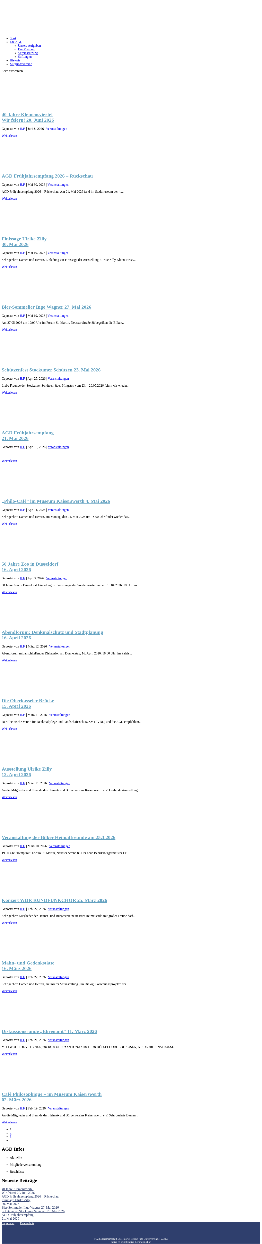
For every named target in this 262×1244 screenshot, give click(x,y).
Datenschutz (27, 1223)
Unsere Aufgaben (29, 45)
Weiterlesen (9, 135)
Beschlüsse (17, 1171)
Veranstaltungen (56, 128)
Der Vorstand (26, 49)
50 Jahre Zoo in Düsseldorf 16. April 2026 (30, 566)
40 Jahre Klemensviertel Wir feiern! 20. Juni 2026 (28, 117)
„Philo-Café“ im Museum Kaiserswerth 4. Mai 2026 (56, 501)
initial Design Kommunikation (136, 1242)
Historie (15, 60)
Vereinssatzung (28, 53)
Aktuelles (16, 1157)
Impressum (8, 1223)
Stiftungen (25, 56)
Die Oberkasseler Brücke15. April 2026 (28, 703)
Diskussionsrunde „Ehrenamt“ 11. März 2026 (49, 1031)
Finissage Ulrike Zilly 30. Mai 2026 (24, 241)
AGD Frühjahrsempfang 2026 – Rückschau (48, 176)
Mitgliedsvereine (21, 64)
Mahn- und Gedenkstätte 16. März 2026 (28, 965)
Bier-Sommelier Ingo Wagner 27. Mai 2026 (46, 307)
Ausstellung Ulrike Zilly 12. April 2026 (27, 771)
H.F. (22, 128)
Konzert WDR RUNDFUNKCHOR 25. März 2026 (54, 900)
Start (13, 38)
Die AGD (16, 42)
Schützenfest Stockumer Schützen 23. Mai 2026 (51, 369)
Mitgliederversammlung (26, 1164)
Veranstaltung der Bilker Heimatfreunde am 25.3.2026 (58, 837)
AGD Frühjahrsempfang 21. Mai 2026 (28, 435)
